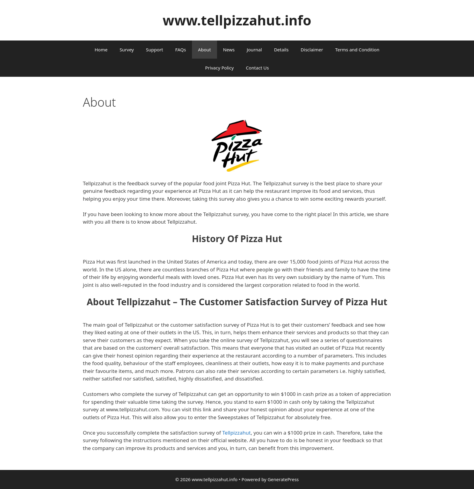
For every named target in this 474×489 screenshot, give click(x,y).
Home (101, 50)
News (229, 50)
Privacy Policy (219, 68)
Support (154, 50)
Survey (127, 50)
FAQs (180, 50)
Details (281, 50)
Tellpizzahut (236, 432)
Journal (254, 50)
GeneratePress (283, 479)
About (204, 50)
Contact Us (257, 68)
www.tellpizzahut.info (237, 20)
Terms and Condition (357, 50)
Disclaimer (312, 50)
